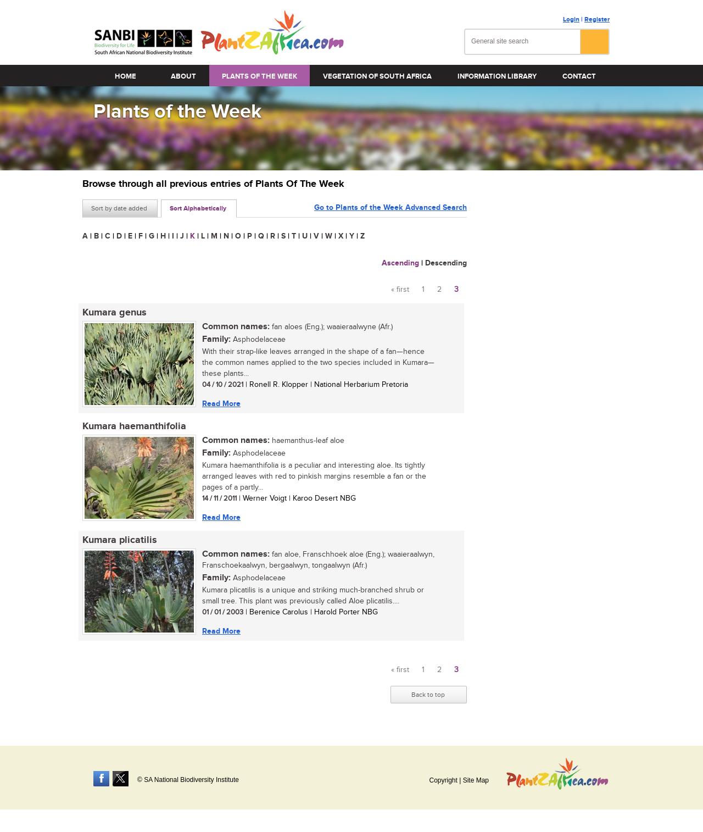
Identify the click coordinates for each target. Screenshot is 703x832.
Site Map (476, 780)
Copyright (443, 780)
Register (597, 19)
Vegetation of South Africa (377, 76)
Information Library (497, 76)
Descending (446, 263)
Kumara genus (114, 313)
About (183, 76)
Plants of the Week (259, 76)
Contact (579, 76)
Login (571, 19)
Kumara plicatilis (119, 540)
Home (125, 76)
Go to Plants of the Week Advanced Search (390, 207)
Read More (221, 403)
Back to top (428, 694)
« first (400, 289)
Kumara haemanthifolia (134, 426)
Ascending (400, 263)
